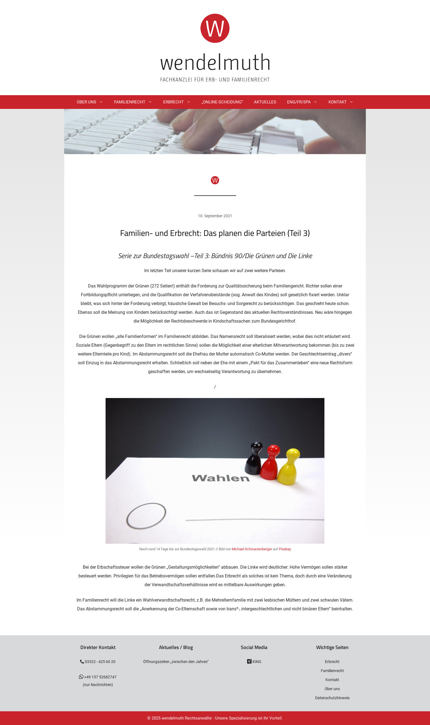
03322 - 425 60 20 (99, 661)
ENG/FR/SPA (305, 102)
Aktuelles (265, 102)
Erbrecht (179, 102)
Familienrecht (136, 102)
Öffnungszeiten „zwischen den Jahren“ (176, 661)
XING (256, 661)
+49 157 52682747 (100, 677)
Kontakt (344, 102)
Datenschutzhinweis (332, 698)
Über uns (332, 689)
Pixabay (285, 549)
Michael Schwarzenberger (252, 549)
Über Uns (93, 102)
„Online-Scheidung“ (222, 102)
